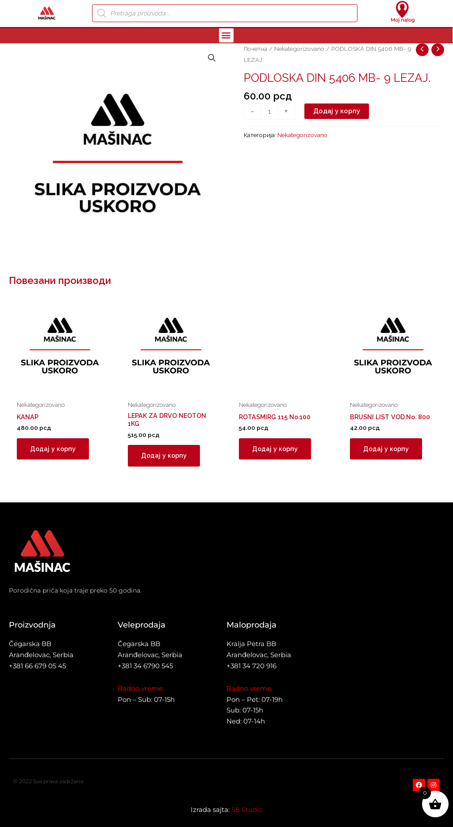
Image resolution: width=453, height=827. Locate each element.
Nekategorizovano (299, 48)
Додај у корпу (336, 111)
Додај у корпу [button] (53, 449)
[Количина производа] (269, 111)
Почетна (255, 48)
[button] (226, 35)
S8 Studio (247, 809)
